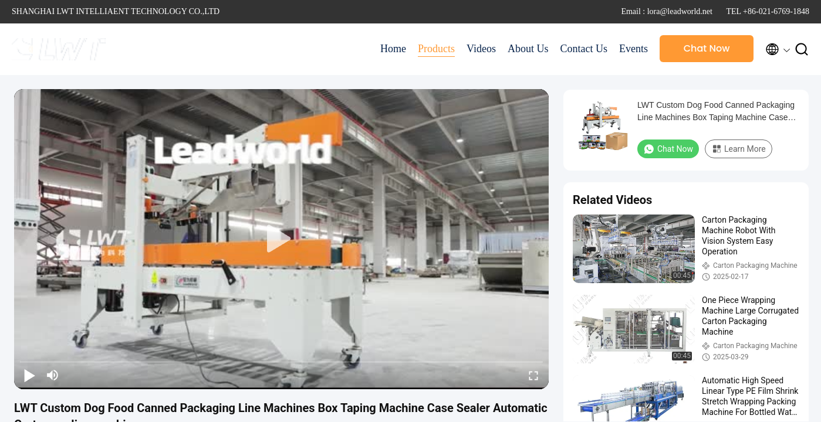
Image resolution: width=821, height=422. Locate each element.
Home (393, 49)
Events (633, 49)
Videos (481, 49)
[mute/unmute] (53, 375)
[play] (281, 239)
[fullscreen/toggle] (533, 375)
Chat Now (707, 48)
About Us (528, 49)
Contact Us (584, 49)
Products (436, 49)
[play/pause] (29, 375)
